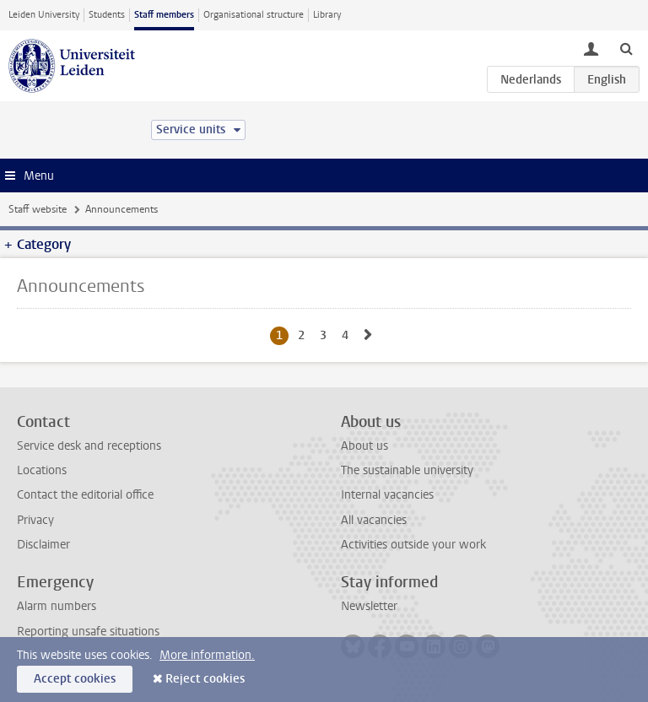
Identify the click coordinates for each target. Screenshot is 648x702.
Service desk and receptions (89, 446)
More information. (207, 655)
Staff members (164, 14)
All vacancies (374, 520)
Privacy (35, 520)
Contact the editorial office (85, 495)
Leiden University (43, 14)
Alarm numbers (56, 606)
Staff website (37, 209)
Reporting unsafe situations (88, 632)
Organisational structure (253, 14)
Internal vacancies (387, 495)
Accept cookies (75, 679)
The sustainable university (407, 470)
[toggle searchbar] (626, 48)
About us (364, 446)
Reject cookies (205, 679)
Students (107, 14)
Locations (42, 470)
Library (327, 14)
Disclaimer (43, 545)
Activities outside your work (413, 545)
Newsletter (369, 606)
